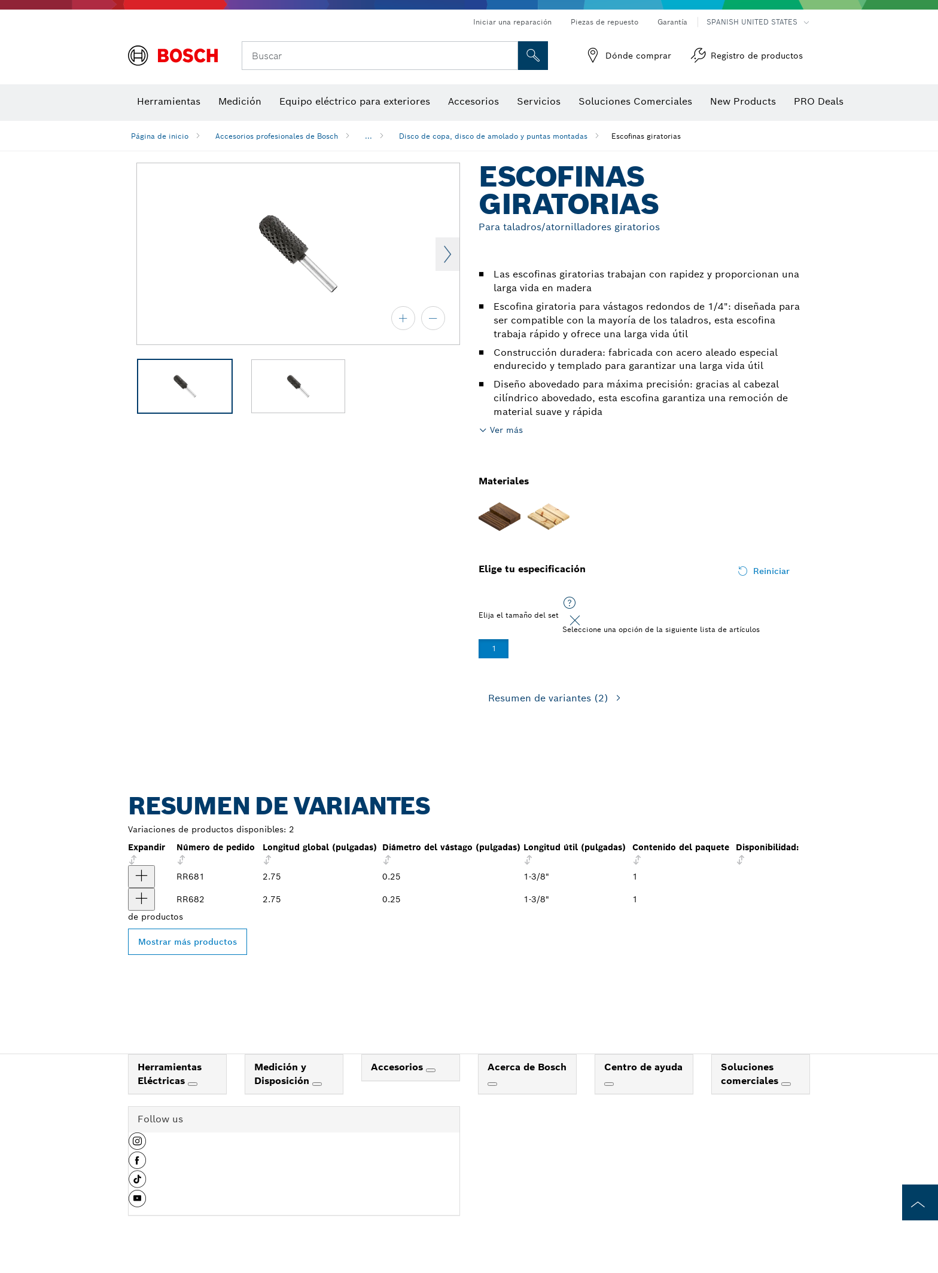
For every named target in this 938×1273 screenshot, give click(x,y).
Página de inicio (159, 136)
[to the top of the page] (920, 1202)
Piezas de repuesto (604, 21)
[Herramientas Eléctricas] (192, 1084)
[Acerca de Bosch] (492, 1084)
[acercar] (403, 318)
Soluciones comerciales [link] (751, 1074)
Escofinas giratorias (646, 136)
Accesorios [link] (398, 1067)
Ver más (506, 430)
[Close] (575, 620)
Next (447, 254)
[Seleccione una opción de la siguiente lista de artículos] (569, 603)
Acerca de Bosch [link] (527, 1067)
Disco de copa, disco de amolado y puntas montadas (493, 136)
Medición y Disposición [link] (283, 1074)
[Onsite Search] (533, 55)
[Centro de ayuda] (609, 1084)
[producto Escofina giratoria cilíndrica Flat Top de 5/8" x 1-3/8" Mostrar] (141, 876)
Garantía (672, 21)
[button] (137, 1145)
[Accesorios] (431, 1070)
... (368, 136)
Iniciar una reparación (512, 21)
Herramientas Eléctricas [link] (170, 1074)
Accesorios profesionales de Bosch (276, 136)
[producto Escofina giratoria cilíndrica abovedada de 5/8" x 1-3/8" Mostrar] (141, 899)
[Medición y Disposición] (317, 1084)
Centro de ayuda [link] (643, 1067)
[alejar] (433, 318)
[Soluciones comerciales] (786, 1084)
